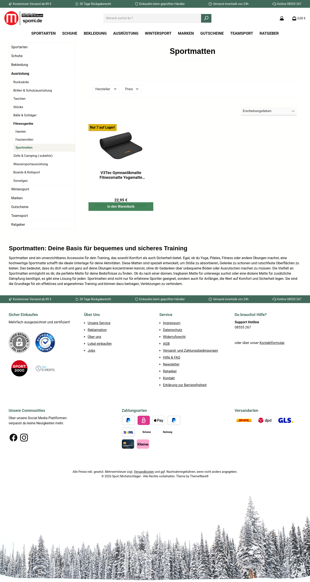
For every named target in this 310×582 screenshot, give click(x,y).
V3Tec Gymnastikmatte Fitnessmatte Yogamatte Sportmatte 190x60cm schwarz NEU (121, 175)
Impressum (171, 358)
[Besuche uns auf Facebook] (13, 473)
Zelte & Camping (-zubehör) (33, 156)
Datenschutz (172, 365)
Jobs (91, 386)
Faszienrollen (24, 139)
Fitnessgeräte (23, 124)
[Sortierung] (269, 111)
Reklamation (97, 365)
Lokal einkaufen (100, 379)
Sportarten (19, 47)
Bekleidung (19, 65)
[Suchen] (206, 18)
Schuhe (17, 56)
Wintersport (20, 189)
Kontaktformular (272, 378)
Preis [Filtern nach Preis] (132, 89)
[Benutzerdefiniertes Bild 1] (45, 377)
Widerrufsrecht (174, 372)
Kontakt (169, 413)
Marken (17, 198)
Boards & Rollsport (26, 172)
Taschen (19, 99)
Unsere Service (99, 358)
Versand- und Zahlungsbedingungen (190, 386)
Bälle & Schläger (25, 115)
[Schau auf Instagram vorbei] (24, 473)
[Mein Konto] (282, 18)
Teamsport (19, 216)
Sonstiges (20, 181)
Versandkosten (144, 507)
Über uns (94, 372)
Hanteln (21, 131)
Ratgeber (18, 225)
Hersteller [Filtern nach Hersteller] (106, 89)
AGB (166, 379)
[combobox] (152, 18)
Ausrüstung (20, 74)
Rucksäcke (21, 82)
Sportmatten (24, 147)
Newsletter (171, 399)
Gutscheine (19, 207)
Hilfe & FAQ (171, 393)
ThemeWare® (199, 511)
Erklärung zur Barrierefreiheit (185, 420)
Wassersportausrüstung (30, 164)
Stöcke (18, 107)
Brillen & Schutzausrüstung (32, 90)
